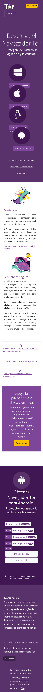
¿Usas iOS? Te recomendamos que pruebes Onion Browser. (20, 577)
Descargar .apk (18, 524)
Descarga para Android (23, 148)
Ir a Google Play (21, 553)
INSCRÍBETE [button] (9, 658)
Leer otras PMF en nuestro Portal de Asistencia (20, 247)
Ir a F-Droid (21, 560)
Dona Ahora (21, 443)
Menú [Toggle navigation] (11, 13)
